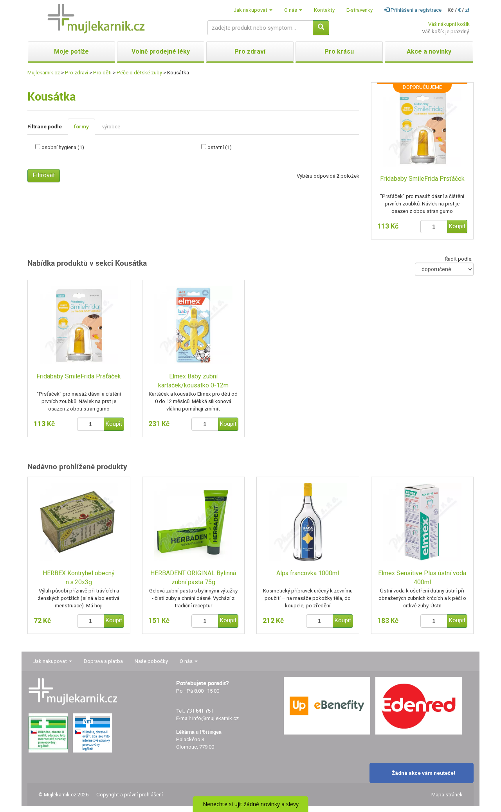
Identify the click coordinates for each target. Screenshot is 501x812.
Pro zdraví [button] (249, 51)
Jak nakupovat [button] (253, 10)
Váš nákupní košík (449, 24)
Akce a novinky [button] (429, 51)
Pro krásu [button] (339, 51)
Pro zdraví (76, 73)
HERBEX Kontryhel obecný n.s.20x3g (79, 577)
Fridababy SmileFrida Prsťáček (422, 178)
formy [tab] (81, 127)
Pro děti (102, 73)
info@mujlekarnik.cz (215, 718)
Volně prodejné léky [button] (161, 51)
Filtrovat (43, 175)
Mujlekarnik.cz (43, 73)
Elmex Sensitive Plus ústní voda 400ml (422, 577)
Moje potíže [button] (71, 51)
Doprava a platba (103, 661)
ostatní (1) (219, 147)
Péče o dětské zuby (139, 73)
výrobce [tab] (111, 127)
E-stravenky (359, 10)
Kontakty (324, 10)
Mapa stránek (447, 795)
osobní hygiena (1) (62, 147)
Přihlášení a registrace (413, 10)
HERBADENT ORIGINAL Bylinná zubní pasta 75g (193, 577)
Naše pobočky (151, 661)
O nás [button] (293, 10)
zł (467, 10)
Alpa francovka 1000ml (307, 573)
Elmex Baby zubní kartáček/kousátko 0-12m (193, 381)
